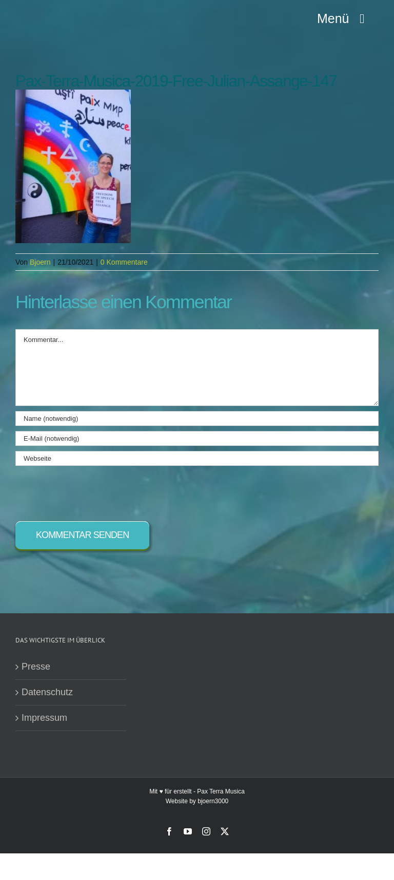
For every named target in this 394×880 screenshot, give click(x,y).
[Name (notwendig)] (197, 418)
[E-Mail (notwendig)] (197, 438)
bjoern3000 (213, 801)
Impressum (44, 718)
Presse (36, 666)
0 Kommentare (124, 262)
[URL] (197, 458)
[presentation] (93, 491)
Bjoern (40, 262)
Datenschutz (47, 692)
